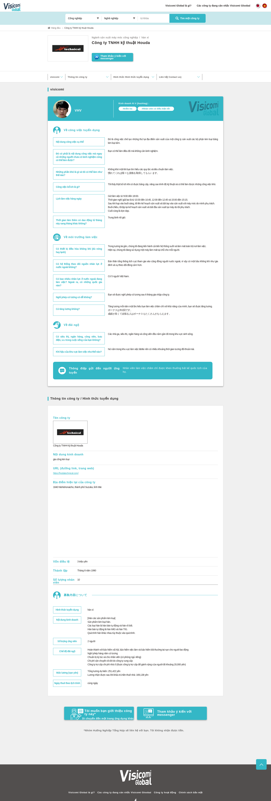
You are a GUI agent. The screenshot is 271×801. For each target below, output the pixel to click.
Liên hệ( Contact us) (170, 77)
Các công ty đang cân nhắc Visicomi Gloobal (223, 5)
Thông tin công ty (77, 77)
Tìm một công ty (187, 18)
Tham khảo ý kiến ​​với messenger (168, 713)
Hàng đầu (55, 28)
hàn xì (145, 37)
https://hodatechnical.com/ (65, 473)
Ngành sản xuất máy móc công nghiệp (115, 37)
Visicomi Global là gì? (178, 5)
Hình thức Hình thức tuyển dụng (131, 77)
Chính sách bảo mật (191, 792)
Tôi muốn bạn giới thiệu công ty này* (102, 714)
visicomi (54, 77)
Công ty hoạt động (165, 792)
